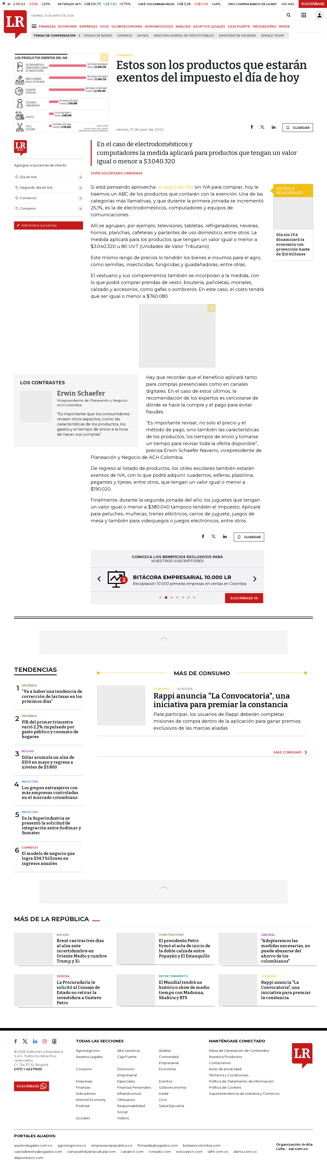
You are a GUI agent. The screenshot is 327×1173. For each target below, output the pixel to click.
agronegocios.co (71, 1145)
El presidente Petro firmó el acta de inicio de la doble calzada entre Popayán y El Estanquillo (184, 948)
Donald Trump (272, 35)
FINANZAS (47, 26)
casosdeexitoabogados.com (38, 1151)
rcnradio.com (160, 1151)
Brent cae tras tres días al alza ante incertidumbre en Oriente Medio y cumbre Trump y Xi (82, 951)
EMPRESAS (88, 26)
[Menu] (35, 26)
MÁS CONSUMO (287, 752)
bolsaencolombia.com (201, 1145)
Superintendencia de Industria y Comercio (244, 1093)
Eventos (165, 1081)
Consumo (269, 976)
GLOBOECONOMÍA (126, 26)
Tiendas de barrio (97, 35)
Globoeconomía (172, 1087)
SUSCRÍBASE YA (244, 598)
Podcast (83, 1106)
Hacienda (29, 685)
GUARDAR (298, 128)
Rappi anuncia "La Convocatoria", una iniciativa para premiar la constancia (222, 700)
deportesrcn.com (28, 1158)
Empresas (84, 1081)
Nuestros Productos (225, 1057)
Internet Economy (91, 1100)
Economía (167, 1069)
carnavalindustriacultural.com (91, 1151)
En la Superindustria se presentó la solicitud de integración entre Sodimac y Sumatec (51, 826)
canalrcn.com (132, 1151)
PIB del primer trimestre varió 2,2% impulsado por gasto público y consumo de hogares (50, 729)
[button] (97, 579)
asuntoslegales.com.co (33, 1145)
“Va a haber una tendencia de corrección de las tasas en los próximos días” (52, 696)
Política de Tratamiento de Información (241, 1081)
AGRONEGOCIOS (159, 26)
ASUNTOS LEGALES (209, 26)
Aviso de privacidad (225, 1069)
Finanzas (83, 1087)
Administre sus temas (36, 225)
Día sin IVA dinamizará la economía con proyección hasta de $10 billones (293, 244)
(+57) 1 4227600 (28, 1069)
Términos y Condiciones (228, 1075)
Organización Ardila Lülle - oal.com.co (294, 1146)
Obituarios (126, 1100)
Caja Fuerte (127, 1057)
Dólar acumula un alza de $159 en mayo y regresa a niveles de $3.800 (48, 762)
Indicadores (86, 1093)
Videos (123, 1118)
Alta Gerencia (128, 1050)
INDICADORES (264, 26)
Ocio (163, 1100)
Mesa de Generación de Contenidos (239, 1050)
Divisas (142, 35)
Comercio (124, 35)
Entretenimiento (173, 976)
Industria (30, 781)
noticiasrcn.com (189, 1151)
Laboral (268, 935)
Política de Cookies (225, 1087)
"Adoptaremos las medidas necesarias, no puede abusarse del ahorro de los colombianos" (285, 951)
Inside (164, 1093)
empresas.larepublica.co (111, 1145)
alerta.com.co (245, 1151)
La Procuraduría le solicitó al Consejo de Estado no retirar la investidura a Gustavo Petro (79, 992)
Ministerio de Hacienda (237, 35)
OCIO (104, 26)
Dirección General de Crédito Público (184, 35)
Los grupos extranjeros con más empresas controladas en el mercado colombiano (50, 792)
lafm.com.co (218, 1151)
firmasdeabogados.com (157, 1145)
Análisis (165, 1050)
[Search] (288, 15)
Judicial (63, 976)
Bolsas (28, 751)
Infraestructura (129, 1093)
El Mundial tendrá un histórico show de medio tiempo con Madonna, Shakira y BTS (184, 990)
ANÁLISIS (183, 26)
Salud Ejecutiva (171, 1106)
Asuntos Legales (89, 1057)
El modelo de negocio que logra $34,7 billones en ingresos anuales (48, 858)
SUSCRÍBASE (312, 4)
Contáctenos (220, 1063)
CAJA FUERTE (239, 26)
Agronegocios (88, 1050)
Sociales (83, 1118)
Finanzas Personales (134, 1087)
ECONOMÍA (67, 26)
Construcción (171, 935)
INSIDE (284, 26)
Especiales (126, 1081)
